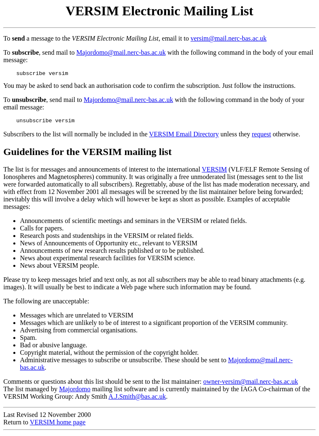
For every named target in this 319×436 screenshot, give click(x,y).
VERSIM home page (58, 424)
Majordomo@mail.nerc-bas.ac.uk (121, 52)
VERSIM (214, 171)
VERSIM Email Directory (184, 136)
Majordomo (75, 391)
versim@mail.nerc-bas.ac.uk (229, 38)
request (261, 136)
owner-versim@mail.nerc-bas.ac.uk (250, 384)
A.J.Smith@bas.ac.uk (137, 398)
